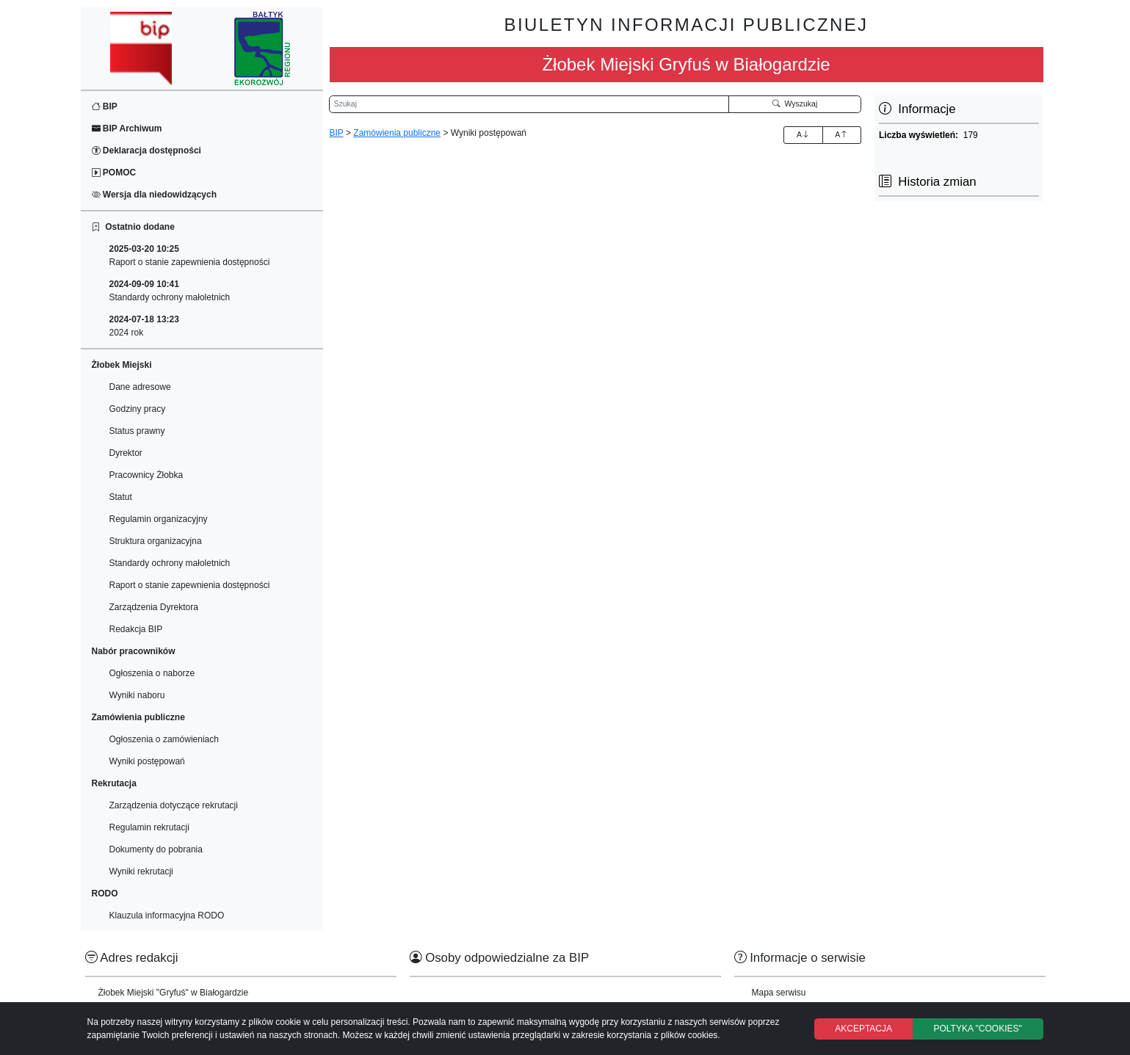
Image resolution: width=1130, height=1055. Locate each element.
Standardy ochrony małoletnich (170, 290)
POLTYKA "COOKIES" (977, 1028)
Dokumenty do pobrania (156, 849)
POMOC (114, 172)
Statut (120, 497)
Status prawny (137, 431)
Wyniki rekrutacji (141, 871)
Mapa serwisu (779, 992)
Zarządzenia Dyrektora (153, 607)
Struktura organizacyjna (155, 541)
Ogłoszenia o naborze (152, 673)
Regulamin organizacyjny (158, 519)
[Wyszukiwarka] (529, 104)
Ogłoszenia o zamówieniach (164, 739)
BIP (104, 106)
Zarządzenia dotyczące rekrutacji (173, 805)
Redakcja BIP (136, 629)
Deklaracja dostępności (146, 150)
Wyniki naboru (137, 695)
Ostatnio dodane (133, 227)
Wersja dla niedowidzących (154, 194)
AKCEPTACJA (863, 1028)
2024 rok (144, 326)
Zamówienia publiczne (397, 133)
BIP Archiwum (127, 128)
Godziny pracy (137, 409)
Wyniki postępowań (147, 761)
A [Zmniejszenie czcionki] (841, 134)
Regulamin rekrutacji (149, 827)
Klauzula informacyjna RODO (167, 915)
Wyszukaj (795, 103)
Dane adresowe (140, 387)
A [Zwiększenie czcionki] (803, 134)
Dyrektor (125, 453)
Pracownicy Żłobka (146, 475)
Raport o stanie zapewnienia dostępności (189, 255)
